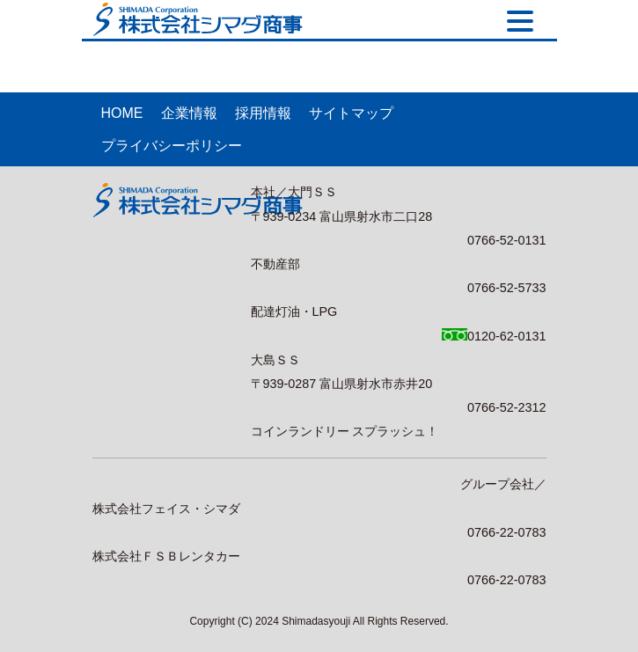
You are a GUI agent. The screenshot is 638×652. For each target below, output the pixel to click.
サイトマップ (351, 113)
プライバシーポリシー (171, 145)
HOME (122, 113)
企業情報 (189, 113)
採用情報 (263, 113)
